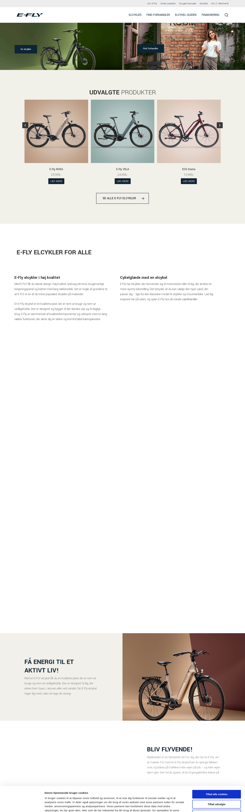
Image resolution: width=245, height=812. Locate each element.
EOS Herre (56, 169)
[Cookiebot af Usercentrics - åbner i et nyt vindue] (22, 805)
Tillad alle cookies (216, 770)
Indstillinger (177, 805)
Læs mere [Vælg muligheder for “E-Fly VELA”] (189, 181)
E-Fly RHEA (122, 169)
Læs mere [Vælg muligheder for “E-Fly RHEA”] (122, 181)
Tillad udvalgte (217, 780)
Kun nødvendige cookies (216, 790)
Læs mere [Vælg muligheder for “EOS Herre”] (56, 181)
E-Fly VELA (188, 169)
